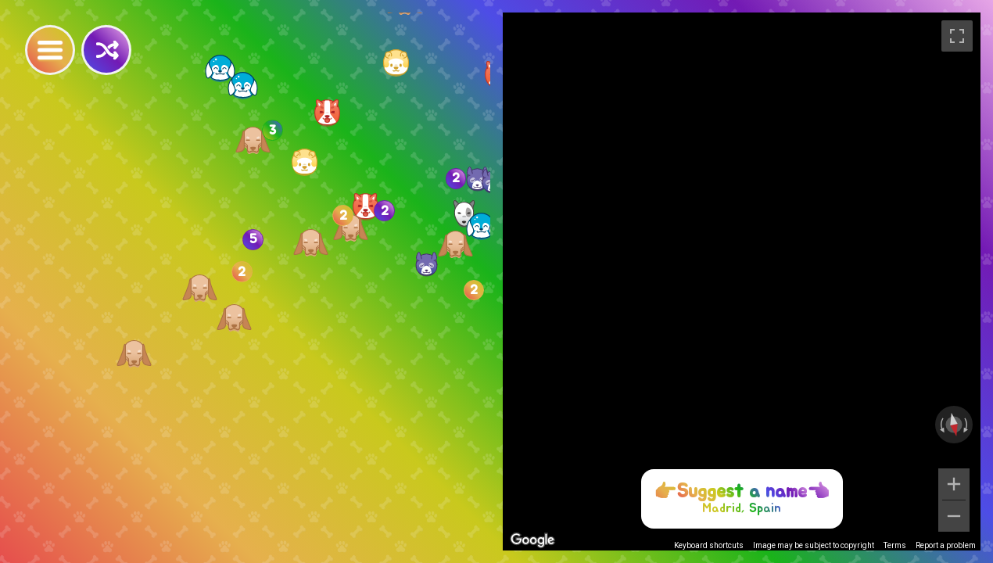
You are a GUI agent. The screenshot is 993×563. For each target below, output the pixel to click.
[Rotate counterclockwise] (940, 424)
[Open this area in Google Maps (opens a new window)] (532, 540)
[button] (365, 207)
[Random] (106, 50)
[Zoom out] (954, 516)
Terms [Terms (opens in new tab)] (895, 545)
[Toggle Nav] (50, 50)
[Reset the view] (954, 424)
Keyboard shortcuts (709, 545)
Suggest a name (742, 491)
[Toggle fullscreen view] (957, 36)
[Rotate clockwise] (967, 424)
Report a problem (946, 545)
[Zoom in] (954, 484)
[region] (741, 281)
